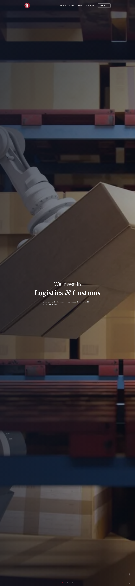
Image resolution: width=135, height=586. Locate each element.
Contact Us (104, 5)
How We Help (90, 5)
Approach (72, 5)
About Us (63, 5)
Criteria (80, 5)
